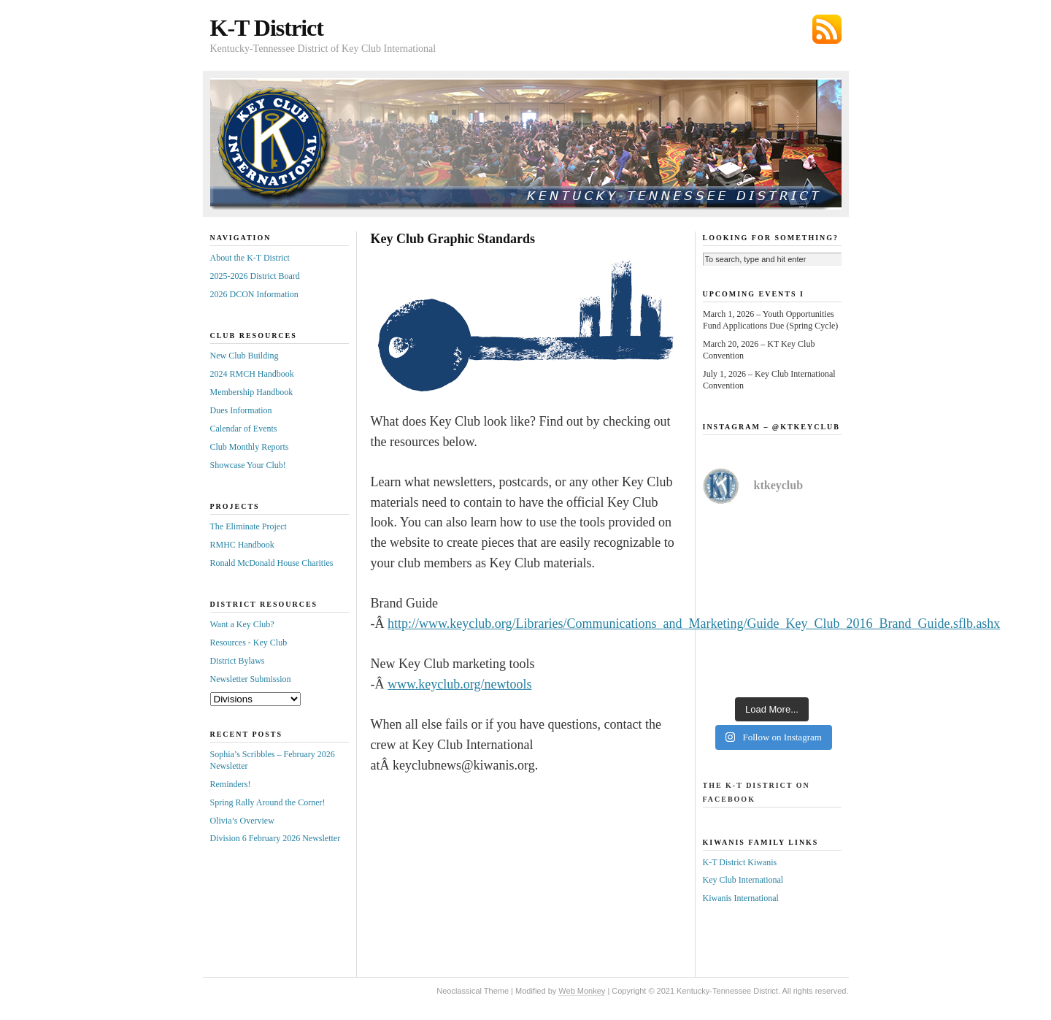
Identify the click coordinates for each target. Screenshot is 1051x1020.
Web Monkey (581, 990)
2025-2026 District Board (255, 276)
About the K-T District (250, 258)
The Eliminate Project (248, 526)
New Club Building (244, 355)
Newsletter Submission (250, 679)
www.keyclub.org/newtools (459, 684)
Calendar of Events (243, 428)
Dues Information (241, 410)
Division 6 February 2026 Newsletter (275, 838)
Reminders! (230, 784)
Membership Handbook (251, 392)
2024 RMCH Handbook (252, 374)
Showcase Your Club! (248, 465)
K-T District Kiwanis (740, 862)
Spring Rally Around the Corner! (268, 802)
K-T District (266, 28)
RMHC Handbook (242, 545)
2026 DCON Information (254, 294)
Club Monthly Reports (249, 447)
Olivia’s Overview (242, 821)
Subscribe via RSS (827, 29)
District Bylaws (237, 661)
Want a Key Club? (242, 624)
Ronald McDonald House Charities (272, 563)
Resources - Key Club (249, 642)
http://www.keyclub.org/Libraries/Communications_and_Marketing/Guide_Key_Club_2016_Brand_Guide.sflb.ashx (694, 623)
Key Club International (743, 880)
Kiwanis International (741, 898)
